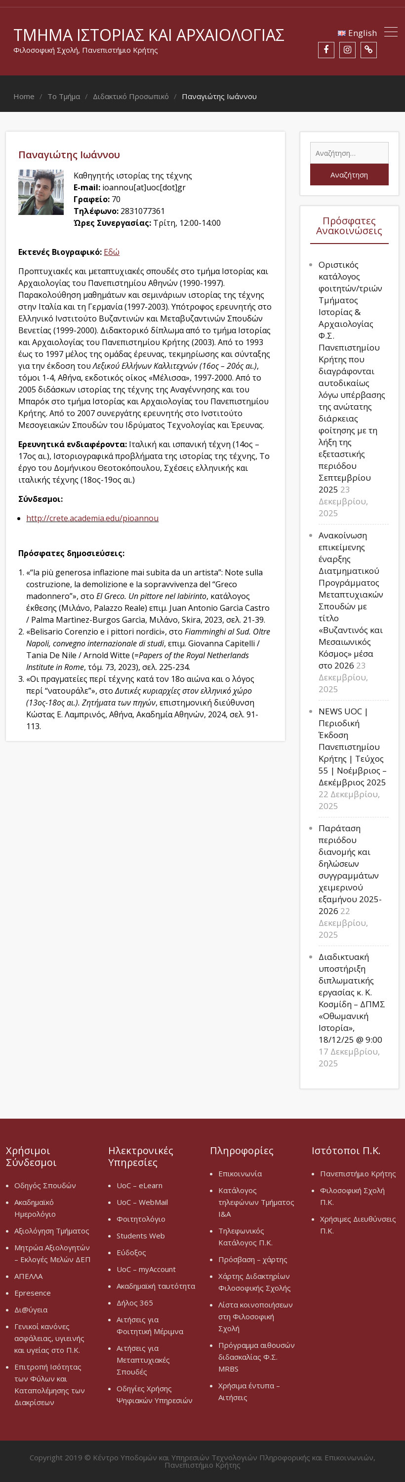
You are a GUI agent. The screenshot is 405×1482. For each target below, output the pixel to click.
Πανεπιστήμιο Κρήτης (358, 1173)
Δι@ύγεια (30, 1309)
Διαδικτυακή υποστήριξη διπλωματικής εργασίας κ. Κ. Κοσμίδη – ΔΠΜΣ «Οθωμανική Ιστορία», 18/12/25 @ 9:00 (352, 998)
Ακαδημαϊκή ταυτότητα (156, 1286)
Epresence (32, 1293)
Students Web (141, 1235)
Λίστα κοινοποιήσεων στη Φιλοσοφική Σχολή (255, 1316)
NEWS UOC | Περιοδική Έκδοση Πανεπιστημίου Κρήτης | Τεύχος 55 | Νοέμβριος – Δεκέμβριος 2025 (353, 747)
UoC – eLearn (139, 1185)
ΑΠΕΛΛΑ (28, 1276)
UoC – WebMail (142, 1202)
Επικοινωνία (240, 1173)
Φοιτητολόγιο (141, 1219)
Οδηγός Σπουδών (45, 1185)
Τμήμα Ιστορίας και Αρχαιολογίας (148, 34)
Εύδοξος (131, 1252)
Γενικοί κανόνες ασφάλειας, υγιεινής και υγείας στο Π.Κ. (49, 1338)
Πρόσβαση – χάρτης (252, 1259)
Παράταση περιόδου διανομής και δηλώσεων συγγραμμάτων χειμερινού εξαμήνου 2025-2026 (350, 869)
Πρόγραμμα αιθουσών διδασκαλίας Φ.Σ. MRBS (256, 1357)
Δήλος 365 (135, 1302)
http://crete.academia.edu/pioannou (92, 518)
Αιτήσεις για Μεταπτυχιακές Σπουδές (143, 1359)
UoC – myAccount (146, 1269)
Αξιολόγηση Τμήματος (51, 1230)
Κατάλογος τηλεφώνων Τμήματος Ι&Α (256, 1202)
